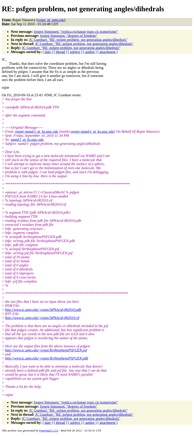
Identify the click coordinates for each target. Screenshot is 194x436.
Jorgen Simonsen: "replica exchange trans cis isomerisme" (76, 32)
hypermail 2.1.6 (48, 430)
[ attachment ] (107, 52)
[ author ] (90, 52)
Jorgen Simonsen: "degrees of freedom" (68, 36)
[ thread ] (60, 52)
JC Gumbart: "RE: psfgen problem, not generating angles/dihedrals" (78, 40)
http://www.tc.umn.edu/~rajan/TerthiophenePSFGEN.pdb (46, 358)
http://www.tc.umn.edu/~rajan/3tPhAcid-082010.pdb (43, 310)
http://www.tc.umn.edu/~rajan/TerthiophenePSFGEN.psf (46, 350)
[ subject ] (75, 52)
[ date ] (48, 52)
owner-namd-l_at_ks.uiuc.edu (36, 131)
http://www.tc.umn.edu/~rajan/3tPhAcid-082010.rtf (42, 318)
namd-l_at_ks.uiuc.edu (27, 140)
